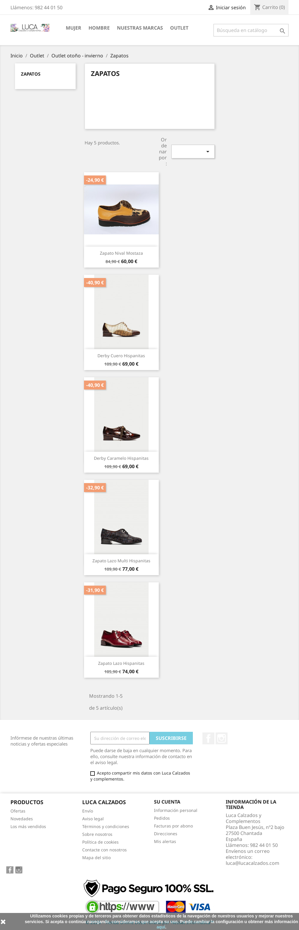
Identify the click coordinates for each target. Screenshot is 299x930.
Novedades (21, 818)
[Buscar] (251, 30)
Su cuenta (167, 801)
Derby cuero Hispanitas (121, 355)
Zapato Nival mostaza (121, 253)
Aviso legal (93, 818)
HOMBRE (99, 28)
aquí (161, 927)
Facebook (208, 738)
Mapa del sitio (96, 857)
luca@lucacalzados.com (252, 863)
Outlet (179, 28)
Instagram (222, 738)
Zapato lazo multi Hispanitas (121, 561)
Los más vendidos (28, 826)
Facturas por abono (173, 826)
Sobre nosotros (97, 834)
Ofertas (17, 811)
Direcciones (165, 833)
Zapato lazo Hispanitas (121, 663)
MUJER (73, 28)
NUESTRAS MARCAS (140, 28)
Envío (87, 811)
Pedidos (162, 818)
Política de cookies (100, 842)
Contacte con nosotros (104, 850)
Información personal (175, 810)
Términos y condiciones (105, 826)
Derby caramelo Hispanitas (121, 458)
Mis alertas (165, 841)
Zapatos (30, 74)
